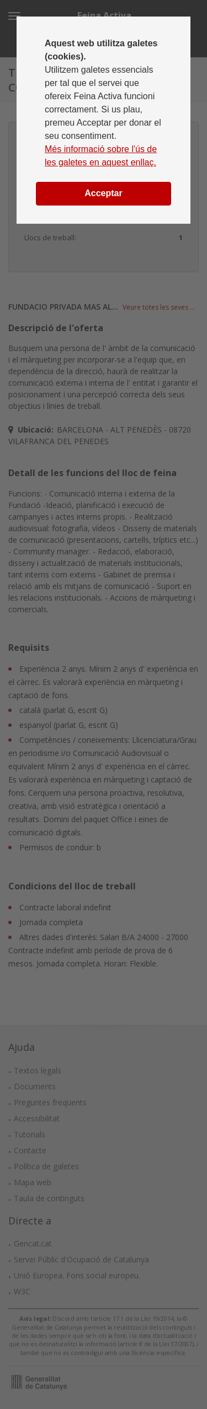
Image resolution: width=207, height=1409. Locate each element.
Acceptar (103, 193)
